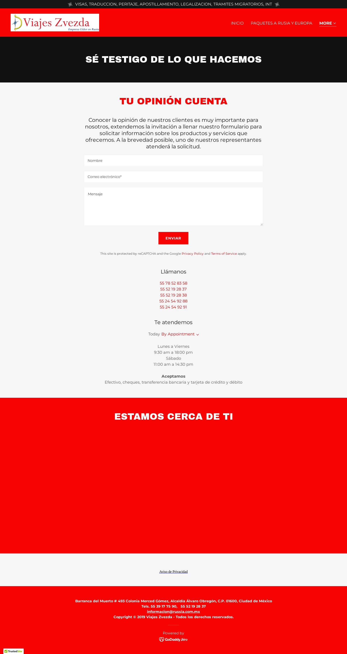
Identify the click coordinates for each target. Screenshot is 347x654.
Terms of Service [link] (224, 254)
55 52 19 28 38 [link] (173, 295)
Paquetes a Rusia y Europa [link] (281, 23)
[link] (55, 22)
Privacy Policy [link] (193, 254)
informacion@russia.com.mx (173, 612)
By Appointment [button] (178, 334)
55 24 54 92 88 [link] (173, 301)
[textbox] (173, 160)
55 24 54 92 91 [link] (173, 307)
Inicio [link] (237, 23)
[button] (327, 24)
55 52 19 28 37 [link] (173, 289)
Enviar (173, 238)
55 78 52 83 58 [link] (173, 283)
